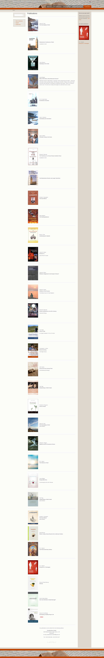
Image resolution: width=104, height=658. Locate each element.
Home (14, 10)
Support (17, 22)
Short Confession (19, 21)
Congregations (66, 6)
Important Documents (77, 6)
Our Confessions (57, 6)
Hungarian (87, 1)
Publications (87, 6)
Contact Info (18, 24)
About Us (49, 6)
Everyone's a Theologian (84, 43)
